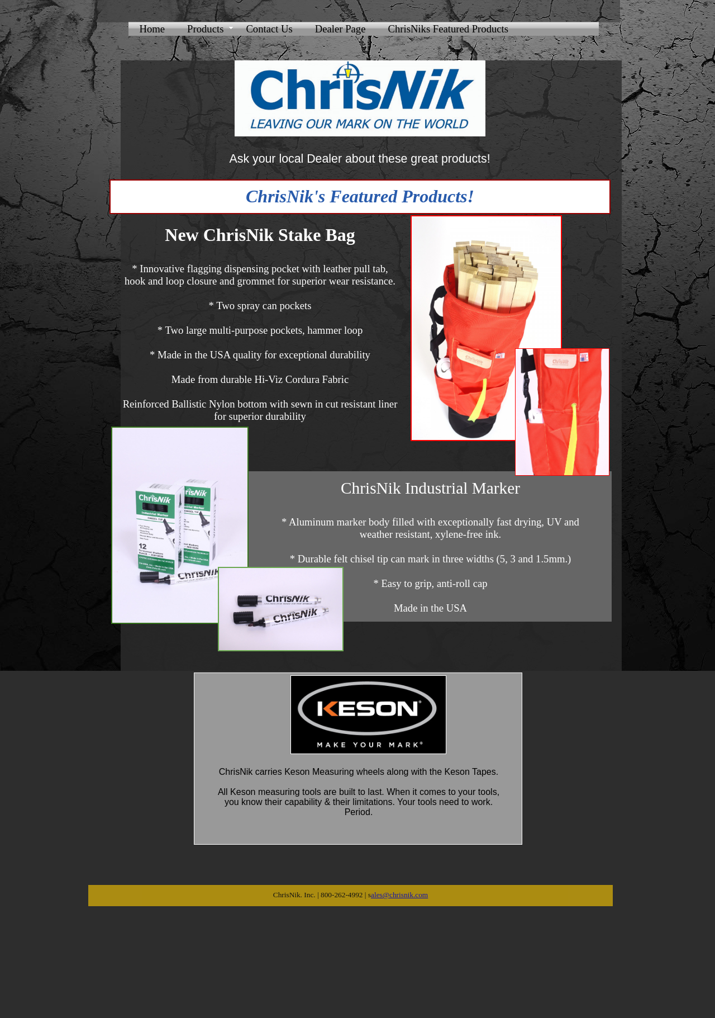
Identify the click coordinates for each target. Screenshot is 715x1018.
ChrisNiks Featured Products (448, 29)
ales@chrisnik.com (399, 895)
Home (152, 29)
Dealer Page (340, 29)
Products (205, 29)
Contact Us (269, 29)
